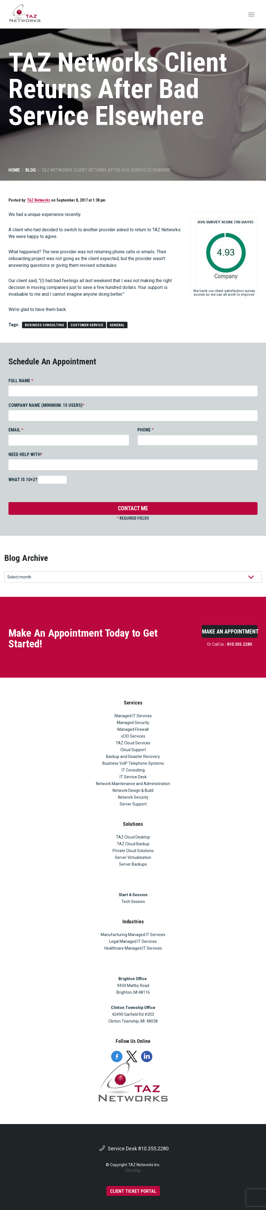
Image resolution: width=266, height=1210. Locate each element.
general (117, 325)
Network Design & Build (133, 790)
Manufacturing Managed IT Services (133, 934)
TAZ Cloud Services (133, 743)
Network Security (133, 797)
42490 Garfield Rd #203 (133, 1014)
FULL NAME (20, 380)
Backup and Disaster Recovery (133, 756)
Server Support (133, 804)
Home (14, 170)
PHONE (145, 430)
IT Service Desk (133, 777)
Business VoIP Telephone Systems (133, 763)
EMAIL (15, 430)
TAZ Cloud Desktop (133, 837)
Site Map (133, 1170)
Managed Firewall (133, 729)
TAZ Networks (38, 200)
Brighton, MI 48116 (133, 992)
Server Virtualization (133, 857)
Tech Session (133, 901)
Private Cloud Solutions (133, 850)
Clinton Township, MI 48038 (133, 1021)
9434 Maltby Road (133, 985)
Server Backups (133, 864)
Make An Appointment (230, 631)
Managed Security (133, 722)
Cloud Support (133, 749)
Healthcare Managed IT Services (133, 948)
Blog (30, 170)
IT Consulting (133, 770)
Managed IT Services (133, 716)
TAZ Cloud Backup (133, 844)
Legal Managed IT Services (133, 941)
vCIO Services (133, 736)
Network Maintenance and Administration (133, 783)
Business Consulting (44, 325)
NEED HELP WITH (25, 454)
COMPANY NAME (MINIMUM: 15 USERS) (46, 405)
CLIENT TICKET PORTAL (133, 1191)
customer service (87, 325)
